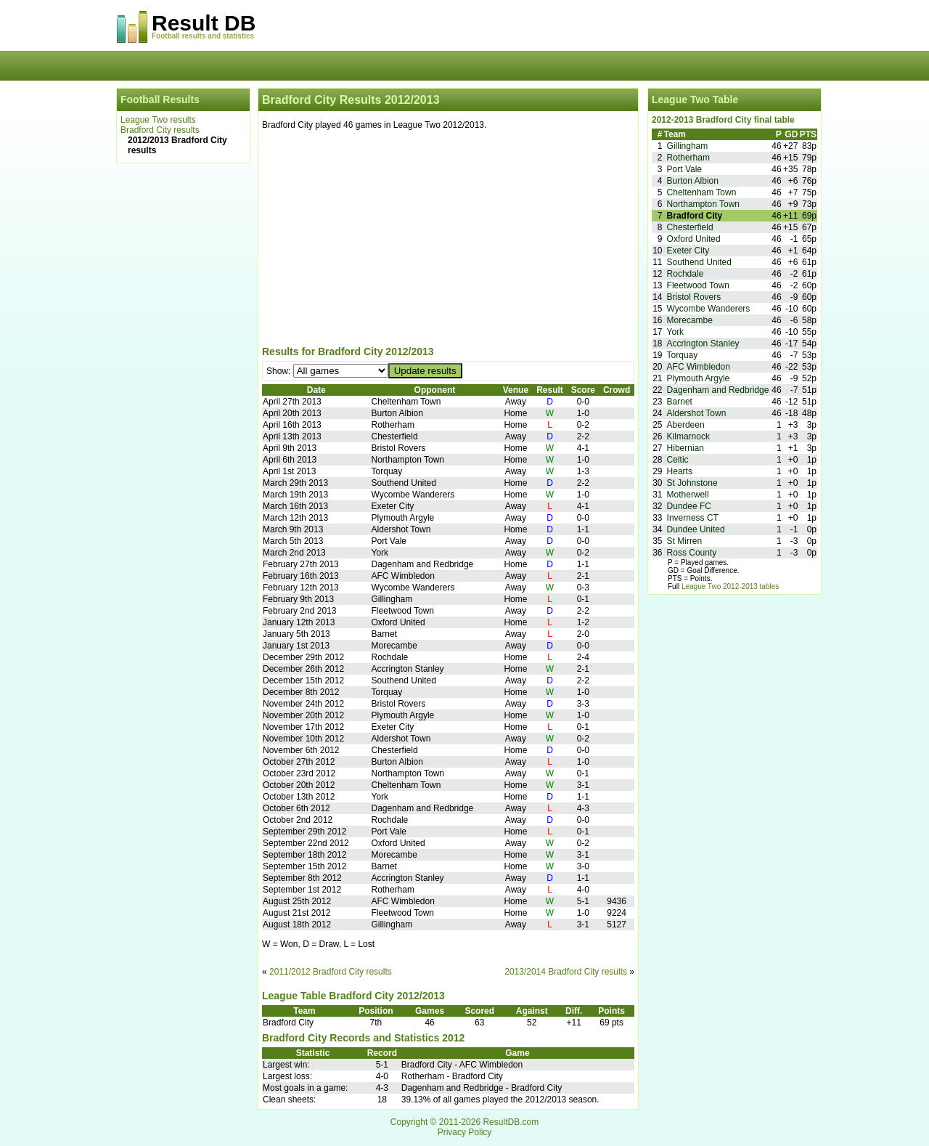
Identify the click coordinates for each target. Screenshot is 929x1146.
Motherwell (688, 494)
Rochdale (685, 274)
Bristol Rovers (694, 297)
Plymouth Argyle (698, 378)
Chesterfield (690, 227)
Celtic (678, 460)
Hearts (679, 471)
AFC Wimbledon (698, 367)
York (675, 332)
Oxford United (694, 239)
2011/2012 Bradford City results (330, 972)
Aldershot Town (697, 413)
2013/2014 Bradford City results (565, 972)
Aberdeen (686, 425)
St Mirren (685, 541)
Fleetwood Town (698, 285)
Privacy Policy (465, 1132)
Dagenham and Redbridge (718, 390)
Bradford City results (160, 130)
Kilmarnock (688, 436)
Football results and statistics (203, 36)
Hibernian (685, 448)
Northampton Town (703, 204)
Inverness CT (693, 518)
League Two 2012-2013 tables (730, 586)
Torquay (682, 355)
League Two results (158, 120)
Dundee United (696, 529)
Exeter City (688, 250)
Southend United (699, 262)
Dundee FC (689, 506)
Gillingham (687, 146)
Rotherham (688, 158)
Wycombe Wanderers (708, 309)
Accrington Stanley (703, 343)
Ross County (692, 553)
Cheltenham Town (702, 192)
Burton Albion (693, 181)
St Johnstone (692, 483)
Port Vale (684, 169)
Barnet (679, 402)
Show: (279, 371)
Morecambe (690, 320)
